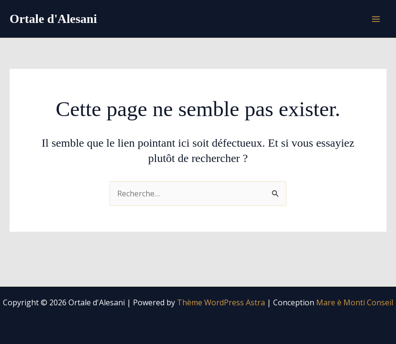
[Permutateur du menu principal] (375, 19)
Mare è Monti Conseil (354, 302)
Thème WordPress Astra (221, 302)
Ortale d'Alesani (53, 19)
